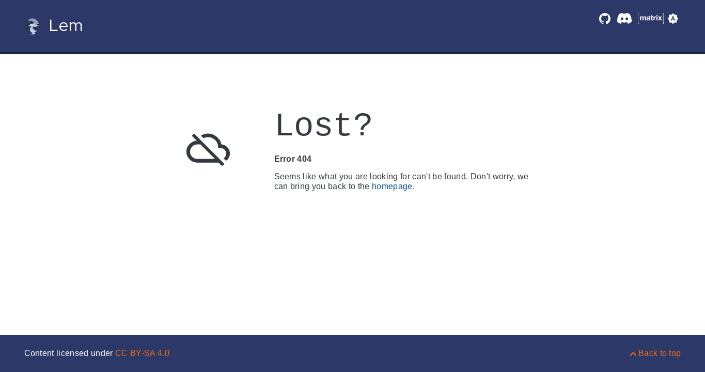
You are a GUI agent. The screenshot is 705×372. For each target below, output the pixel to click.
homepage (392, 186)
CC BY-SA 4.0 (142, 353)
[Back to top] (654, 353)
